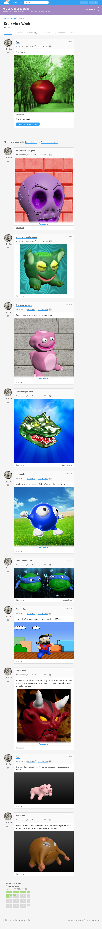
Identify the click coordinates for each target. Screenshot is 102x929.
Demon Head (21, 670)
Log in (84, 2)
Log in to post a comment (28, 124)
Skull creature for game (26, 150)
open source (78, 920)
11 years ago (68, 41)
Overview (19, 33)
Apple (18, 42)
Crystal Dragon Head (25, 391)
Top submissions (60, 33)
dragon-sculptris (67, 465)
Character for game (25, 305)
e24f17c (84, 920)
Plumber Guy (21, 609)
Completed (20, 19)
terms (16, 920)
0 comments (20, 115)
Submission (8, 33)
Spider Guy (20, 815)
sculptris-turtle (67, 600)
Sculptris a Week (17, 23)
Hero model (21, 474)
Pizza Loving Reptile (24, 560)
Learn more (90, 9)
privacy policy (23, 920)
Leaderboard (46, 33)
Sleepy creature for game (27, 237)
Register (93, 2)
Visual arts (13, 19)
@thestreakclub (94, 920)
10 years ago (68, 150)
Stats (72, 33)
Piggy (18, 757)
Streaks (6, 19)
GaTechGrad (31, 46)
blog (29, 920)
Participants (31, 33)
